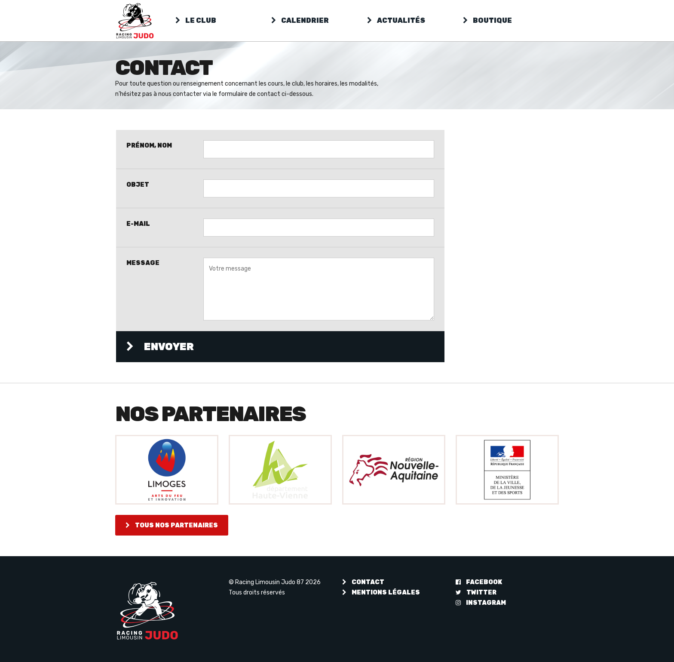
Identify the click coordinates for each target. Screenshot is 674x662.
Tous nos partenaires (172, 525)
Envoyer (160, 347)
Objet (137, 184)
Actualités (396, 20)
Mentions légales (381, 592)
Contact (363, 582)
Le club (195, 20)
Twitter (476, 592)
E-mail (138, 223)
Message (142, 262)
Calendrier (300, 20)
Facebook (479, 582)
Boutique (487, 20)
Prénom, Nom (149, 145)
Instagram (481, 602)
